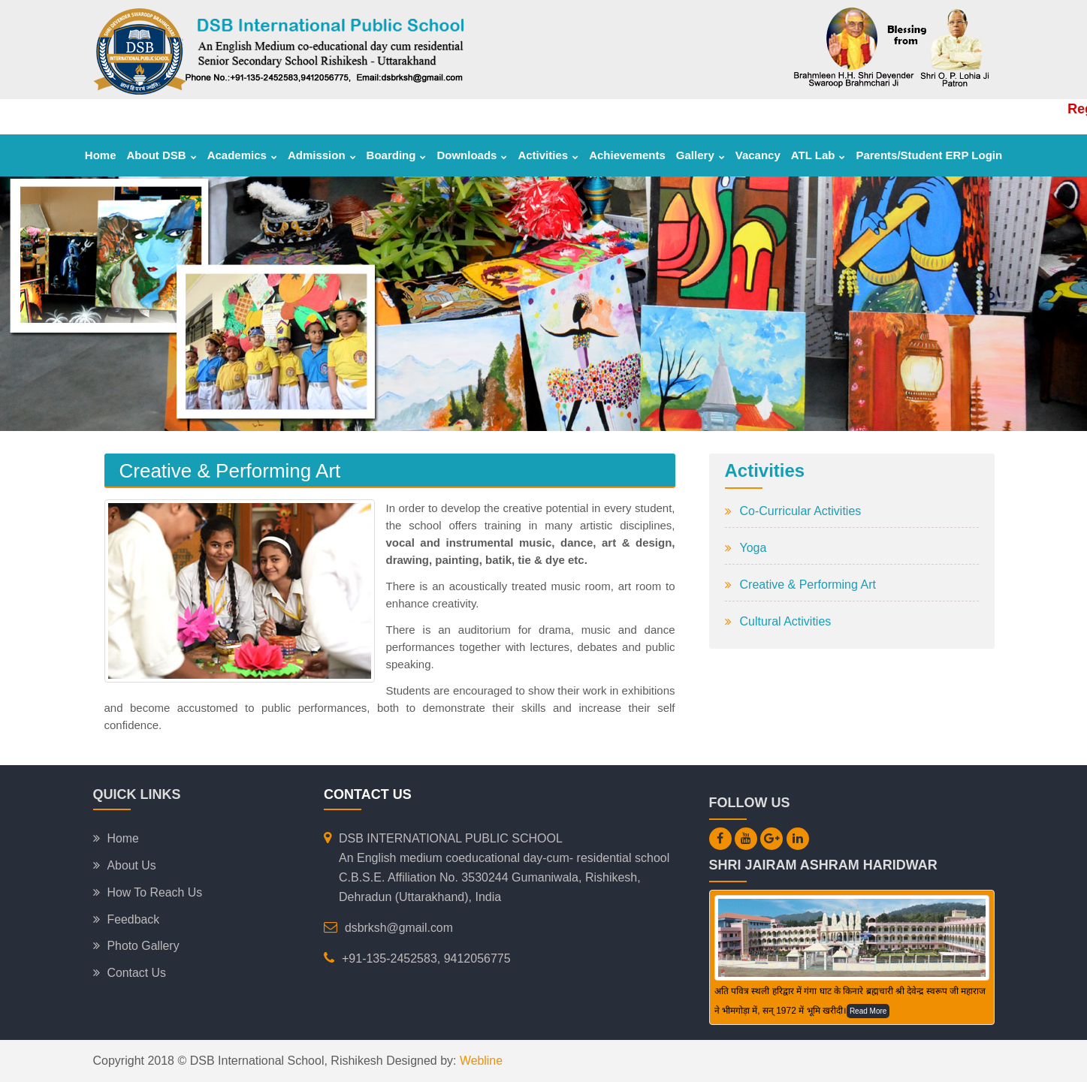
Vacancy (758, 155)
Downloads (471, 155)
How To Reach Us (155, 892)
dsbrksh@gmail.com (399, 927)
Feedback (133, 919)
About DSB (162, 155)
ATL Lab (818, 155)
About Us (132, 865)
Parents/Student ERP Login (929, 155)
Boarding (397, 155)
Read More (868, 1011)
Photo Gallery (143, 946)
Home (100, 155)
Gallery (700, 155)
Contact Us (137, 973)
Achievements (627, 155)
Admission (322, 155)
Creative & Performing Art (808, 584)
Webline (480, 1060)
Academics (242, 155)
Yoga (753, 547)
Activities (548, 155)
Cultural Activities (786, 621)
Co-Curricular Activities (801, 511)
